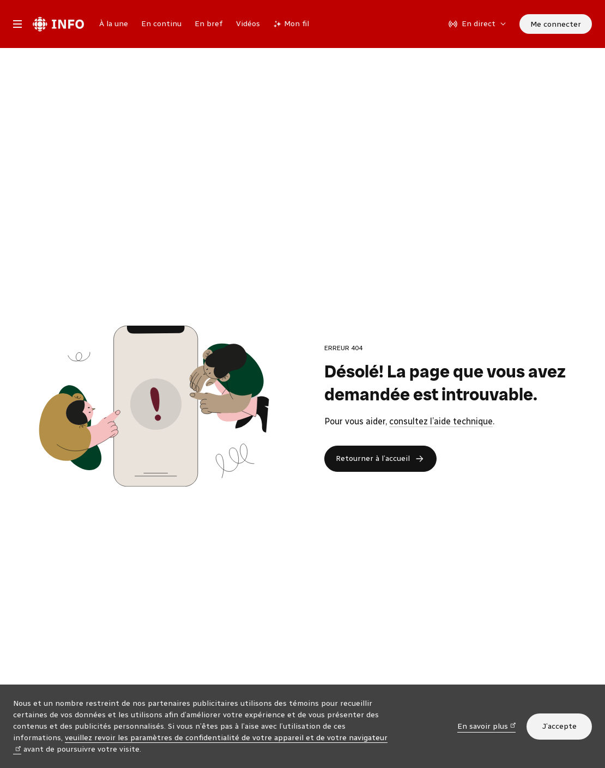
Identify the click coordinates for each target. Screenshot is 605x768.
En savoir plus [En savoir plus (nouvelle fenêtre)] (486, 726)
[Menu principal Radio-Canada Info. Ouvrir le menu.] (17, 24)
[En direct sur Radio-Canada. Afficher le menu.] (477, 24)
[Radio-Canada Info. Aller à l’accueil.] (58, 24)
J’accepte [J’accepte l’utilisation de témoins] (559, 726)
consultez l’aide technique (441, 421)
